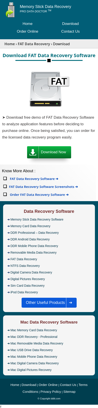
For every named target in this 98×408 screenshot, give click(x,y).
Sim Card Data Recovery (27, 285)
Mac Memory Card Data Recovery (33, 330)
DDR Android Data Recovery (30, 239)
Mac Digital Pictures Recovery (31, 370)
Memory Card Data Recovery (30, 226)
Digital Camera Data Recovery (31, 272)
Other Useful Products (50, 303)
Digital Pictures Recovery (27, 279)
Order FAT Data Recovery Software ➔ (39, 194)
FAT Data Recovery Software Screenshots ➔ (43, 186)
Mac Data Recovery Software (49, 322)
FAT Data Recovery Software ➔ (33, 178)
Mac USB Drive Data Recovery (31, 350)
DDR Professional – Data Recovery (34, 232)
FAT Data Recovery (23, 259)
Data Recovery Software (49, 211)
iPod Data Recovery (24, 292)
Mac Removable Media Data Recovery (36, 343)
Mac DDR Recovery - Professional (33, 337)
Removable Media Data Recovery (33, 252)
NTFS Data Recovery (25, 266)
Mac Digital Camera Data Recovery (34, 363)
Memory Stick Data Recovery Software (36, 219)
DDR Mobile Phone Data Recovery (34, 246)
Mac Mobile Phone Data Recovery (33, 356)
